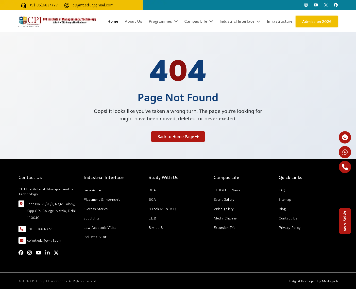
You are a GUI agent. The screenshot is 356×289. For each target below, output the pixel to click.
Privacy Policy (290, 227)
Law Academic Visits (100, 227)
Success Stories (96, 209)
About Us (133, 21)
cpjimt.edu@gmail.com (88, 4)
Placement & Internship (102, 199)
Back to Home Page (178, 136)
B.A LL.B (156, 227)
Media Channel (225, 218)
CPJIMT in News (227, 190)
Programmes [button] (163, 21)
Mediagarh (329, 281)
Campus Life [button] (198, 21)
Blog (282, 209)
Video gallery (224, 209)
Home (112, 21)
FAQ (282, 190)
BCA (152, 199)
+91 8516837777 (38, 4)
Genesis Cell (93, 190)
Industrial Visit (95, 237)
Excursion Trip (225, 227)
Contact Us (288, 218)
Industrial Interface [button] (240, 21)
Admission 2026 (316, 21)
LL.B (152, 218)
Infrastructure (279, 21)
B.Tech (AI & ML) (162, 209)
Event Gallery (224, 199)
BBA (152, 190)
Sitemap (285, 199)
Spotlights (92, 218)
